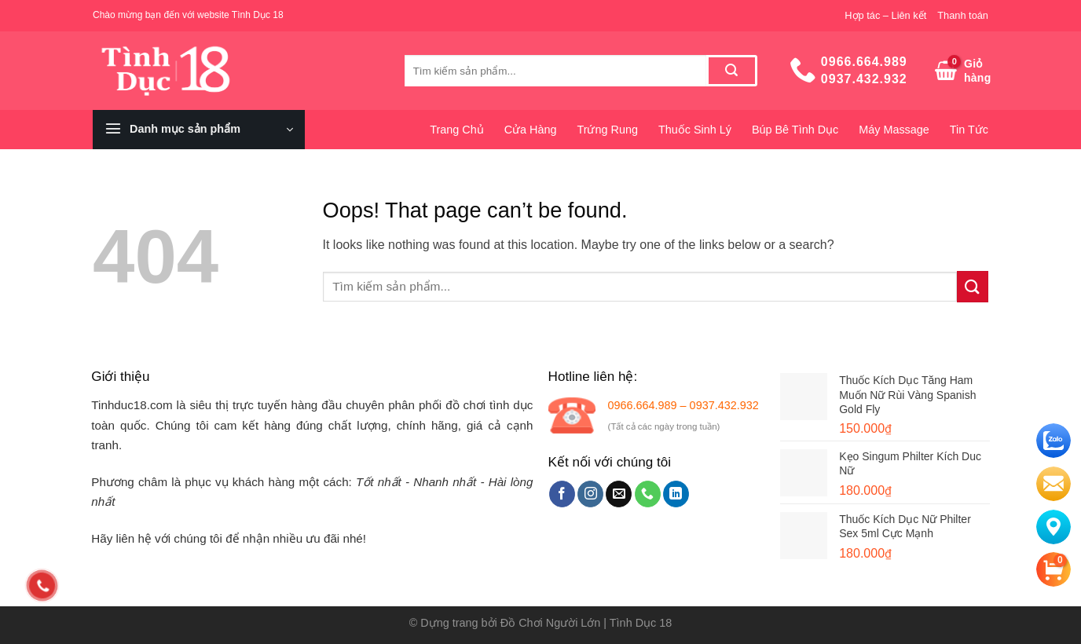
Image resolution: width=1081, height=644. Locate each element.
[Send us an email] (619, 494)
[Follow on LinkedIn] (676, 494)
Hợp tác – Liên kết (885, 15)
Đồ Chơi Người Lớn (550, 623)
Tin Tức (969, 129)
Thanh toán (962, 15)
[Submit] (731, 70)
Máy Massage (894, 129)
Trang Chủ (456, 129)
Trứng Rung (607, 129)
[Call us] (648, 494)
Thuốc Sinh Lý (694, 129)
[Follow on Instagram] (590, 494)
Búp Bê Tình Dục (795, 129)
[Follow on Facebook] (562, 494)
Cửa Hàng (530, 129)
